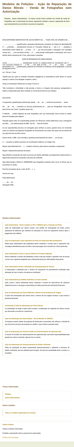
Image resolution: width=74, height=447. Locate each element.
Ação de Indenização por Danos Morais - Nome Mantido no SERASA (29, 319)
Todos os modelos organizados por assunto (20, 413)
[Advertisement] (17, 32)
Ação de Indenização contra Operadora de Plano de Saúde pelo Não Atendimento (33, 241)
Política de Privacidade (10, 437)
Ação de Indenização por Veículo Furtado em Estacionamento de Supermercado (33, 331)
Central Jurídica (8, 424)
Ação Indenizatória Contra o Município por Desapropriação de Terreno (29, 267)
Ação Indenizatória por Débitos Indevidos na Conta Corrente (26, 280)
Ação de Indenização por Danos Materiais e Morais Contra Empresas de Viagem (33, 293)
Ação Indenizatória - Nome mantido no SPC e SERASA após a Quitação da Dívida (33, 225)
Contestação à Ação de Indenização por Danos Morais (24, 306)
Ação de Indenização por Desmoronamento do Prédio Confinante (28, 344)
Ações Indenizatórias (12, 398)
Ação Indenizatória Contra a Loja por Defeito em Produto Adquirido (28, 254)
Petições (8, 394)
